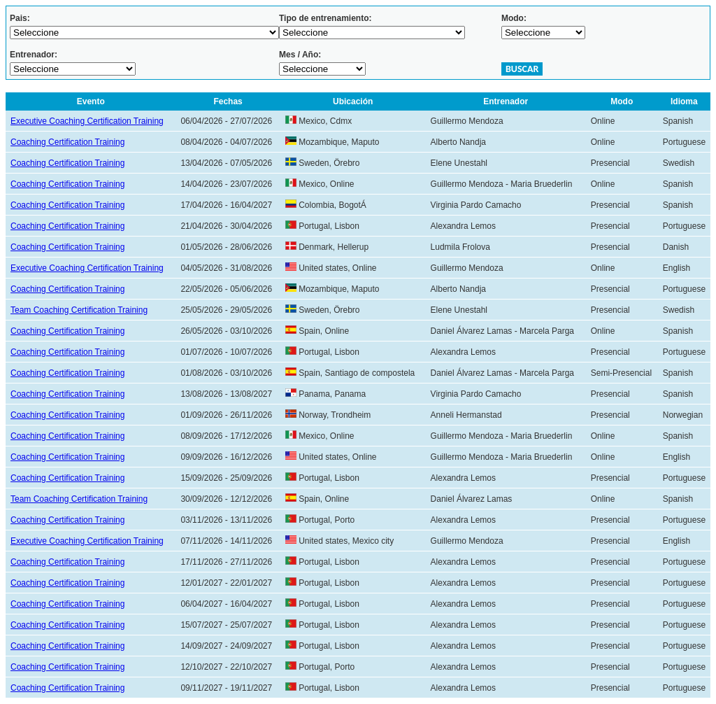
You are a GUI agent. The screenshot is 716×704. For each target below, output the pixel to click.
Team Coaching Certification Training (79, 310)
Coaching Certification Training (67, 142)
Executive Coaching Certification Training (87, 121)
